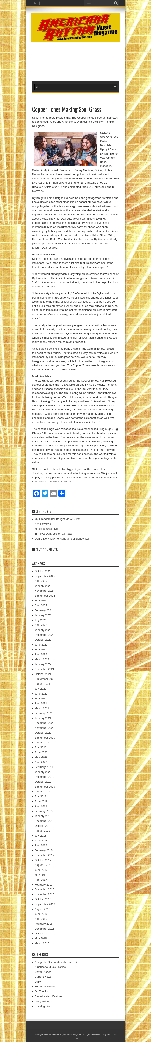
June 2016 (41, 914)
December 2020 (44, 723)
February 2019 (44, 811)
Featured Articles (45, 986)
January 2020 (43, 772)
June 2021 (41, 693)
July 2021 (41, 688)
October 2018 (43, 825)
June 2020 (41, 752)
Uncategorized (44, 1006)
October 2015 (43, 933)
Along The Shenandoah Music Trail (56, 962)
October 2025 (43, 571)
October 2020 (43, 732)
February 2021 (44, 713)
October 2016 (43, 899)
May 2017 (41, 874)
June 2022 (41, 644)
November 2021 (44, 669)
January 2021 (43, 718)
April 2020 (41, 762)
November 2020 (44, 727)
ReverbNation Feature (48, 996)
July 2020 (41, 747)
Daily (38, 981)
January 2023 (43, 630)
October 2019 (43, 781)
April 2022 (41, 654)
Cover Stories (43, 971)
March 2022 (42, 659)
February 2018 (44, 850)
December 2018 (44, 820)
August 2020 (42, 742)
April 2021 (41, 703)
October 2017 (43, 860)
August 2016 (42, 909)
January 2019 (43, 816)
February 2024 (44, 610)
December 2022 (44, 634)
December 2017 (44, 855)
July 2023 (41, 620)
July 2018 (41, 835)
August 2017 (42, 865)
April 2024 (41, 605)
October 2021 (43, 674)
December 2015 (44, 928)
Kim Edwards (43, 523)
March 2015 (42, 943)
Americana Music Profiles (50, 967)
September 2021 (45, 678)
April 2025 (41, 581)
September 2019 (45, 786)
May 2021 (41, 698)
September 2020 (45, 737)
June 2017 (41, 869)
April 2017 (41, 879)
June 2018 (41, 840)
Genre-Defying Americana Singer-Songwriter (62, 538)
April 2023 (41, 625)
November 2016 (44, 894)
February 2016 (44, 923)
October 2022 (43, 639)
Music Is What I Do (46, 528)
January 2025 (43, 585)
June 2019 (41, 801)
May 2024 (41, 600)
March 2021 (42, 708)
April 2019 (41, 806)
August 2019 (42, 791)
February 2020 (44, 767)
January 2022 (43, 664)
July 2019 (41, 796)
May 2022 (41, 649)
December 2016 (44, 889)
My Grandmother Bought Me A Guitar (57, 519)
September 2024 (45, 595)
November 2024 (44, 590)
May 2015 (41, 938)
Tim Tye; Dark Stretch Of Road (53, 533)
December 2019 (44, 776)
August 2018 (42, 830)
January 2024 (43, 615)
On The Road (43, 991)
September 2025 (45, 576)
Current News (43, 976)
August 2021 (42, 683)
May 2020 (41, 757)
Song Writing (42, 1001)
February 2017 (44, 884)
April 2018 (41, 845)
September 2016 (45, 904)
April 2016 (41, 918)
